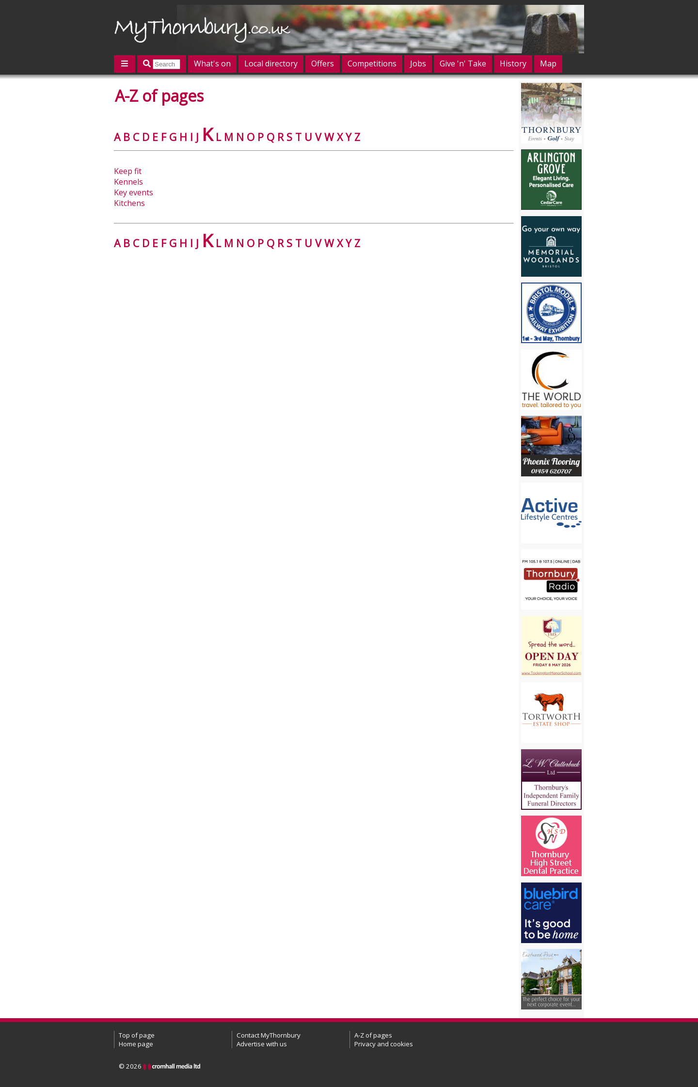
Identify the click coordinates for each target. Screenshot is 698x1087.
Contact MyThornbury (269, 1035)
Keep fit (128, 171)
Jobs (418, 63)
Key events (133, 192)
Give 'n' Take (463, 63)
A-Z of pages (373, 1035)
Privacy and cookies (383, 1044)
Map (548, 63)
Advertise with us (262, 1044)
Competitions (372, 63)
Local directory (271, 63)
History (513, 63)
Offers (322, 63)
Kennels (128, 181)
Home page (136, 1044)
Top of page (137, 1035)
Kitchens (129, 203)
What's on (212, 63)
